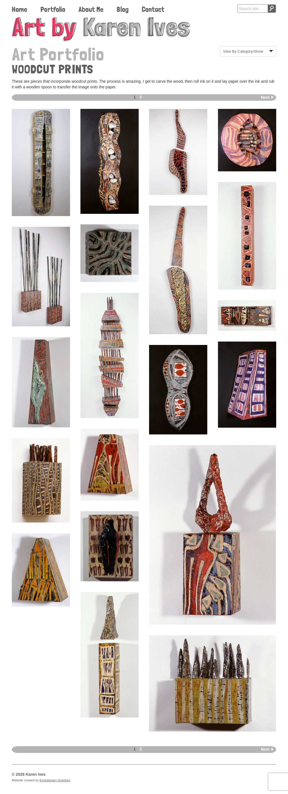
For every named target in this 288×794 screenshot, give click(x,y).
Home (19, 9)
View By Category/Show (243, 51)
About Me (91, 9)
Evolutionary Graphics (55, 780)
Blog (123, 9)
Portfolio (52, 9)
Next (265, 97)
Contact (153, 9)
